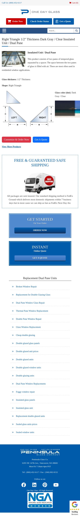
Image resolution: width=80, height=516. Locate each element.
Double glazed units (25, 359)
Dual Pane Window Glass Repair (30, 303)
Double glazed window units (28, 367)
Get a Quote (65, 21)
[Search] (60, 30)
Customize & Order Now (16, 139)
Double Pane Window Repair (29, 319)
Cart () (73, 3)
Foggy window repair (25, 392)
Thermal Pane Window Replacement (32, 311)
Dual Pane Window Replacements (31, 384)
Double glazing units (25, 376)
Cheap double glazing (25, 335)
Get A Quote (41, 139)
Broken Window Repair (26, 286)
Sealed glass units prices (26, 424)
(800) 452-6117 (15, 3)
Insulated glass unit (24, 408)
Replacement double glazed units (30, 416)
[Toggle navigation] (4, 31)
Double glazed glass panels (28, 343)
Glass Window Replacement (28, 327)
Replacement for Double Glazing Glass (33, 295)
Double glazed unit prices (27, 351)
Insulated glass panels (25, 400)
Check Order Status (39, 21)
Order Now (17, 21)
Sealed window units (25, 432)
